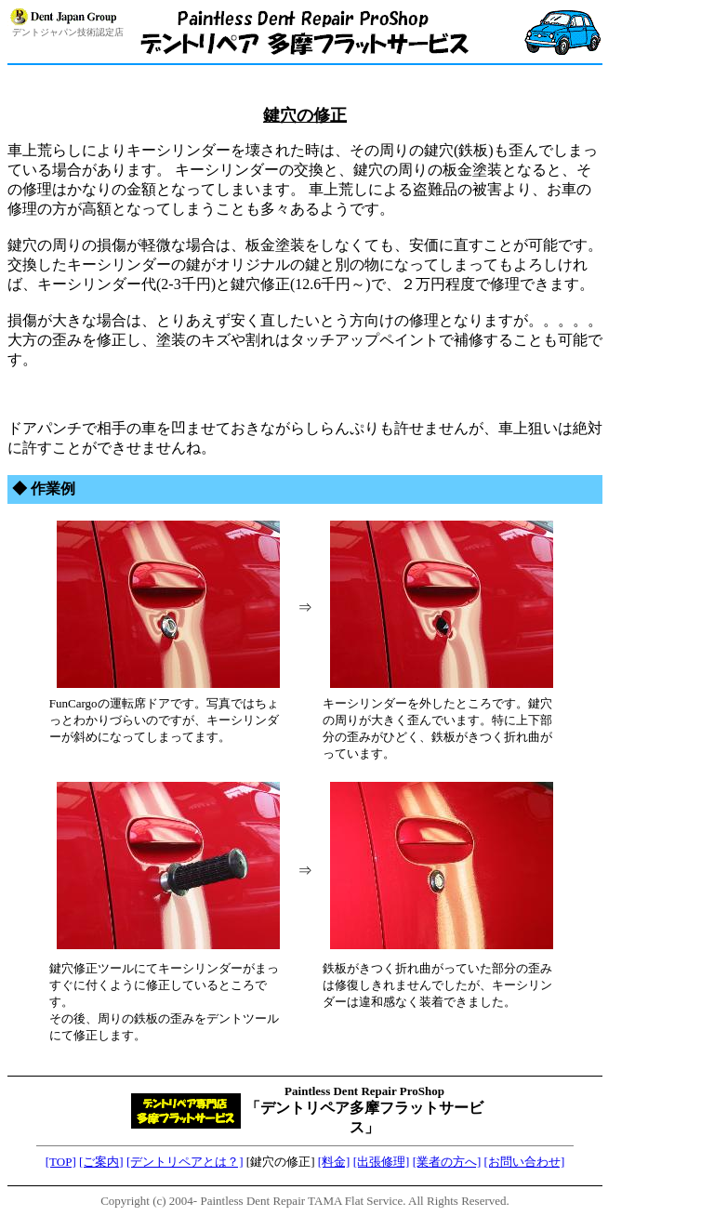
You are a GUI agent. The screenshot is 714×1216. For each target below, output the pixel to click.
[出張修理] (381, 1162)
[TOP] (61, 1162)
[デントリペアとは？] (185, 1162)
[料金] (334, 1162)
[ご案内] (101, 1162)
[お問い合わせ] (524, 1162)
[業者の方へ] (447, 1162)
